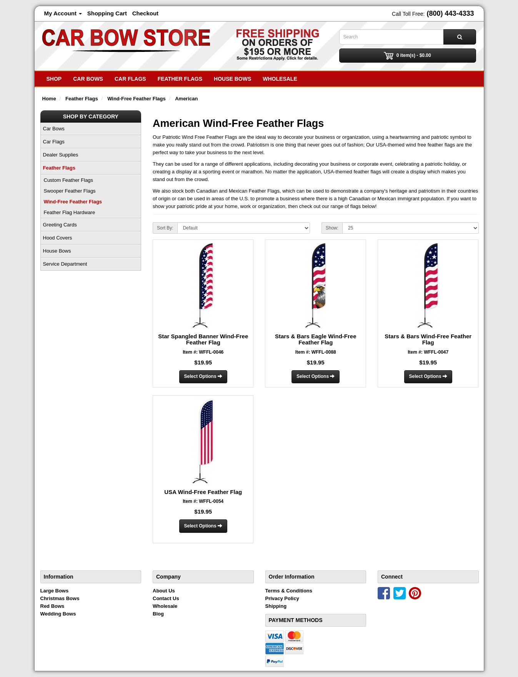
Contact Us (166, 598)
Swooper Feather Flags (70, 191)
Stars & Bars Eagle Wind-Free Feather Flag (315, 339)
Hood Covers (57, 238)
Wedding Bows (58, 614)
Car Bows (88, 79)
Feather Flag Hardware (69, 212)
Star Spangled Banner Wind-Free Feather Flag (203, 339)
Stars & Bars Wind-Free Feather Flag (428, 339)
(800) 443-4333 (450, 13)
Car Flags (130, 79)
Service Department (65, 264)
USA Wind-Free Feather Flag (203, 492)
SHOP (54, 79)
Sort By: (165, 228)
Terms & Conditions (289, 591)
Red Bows (52, 606)
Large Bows (54, 591)
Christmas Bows (60, 598)
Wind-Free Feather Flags (73, 202)
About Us (164, 591)
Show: (332, 228)
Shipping (276, 606)
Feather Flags (180, 79)
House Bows (232, 79)
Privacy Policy (282, 598)
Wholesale (280, 79)
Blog (158, 614)
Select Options (203, 376)
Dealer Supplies (60, 155)
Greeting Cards (60, 225)
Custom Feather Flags (68, 180)
